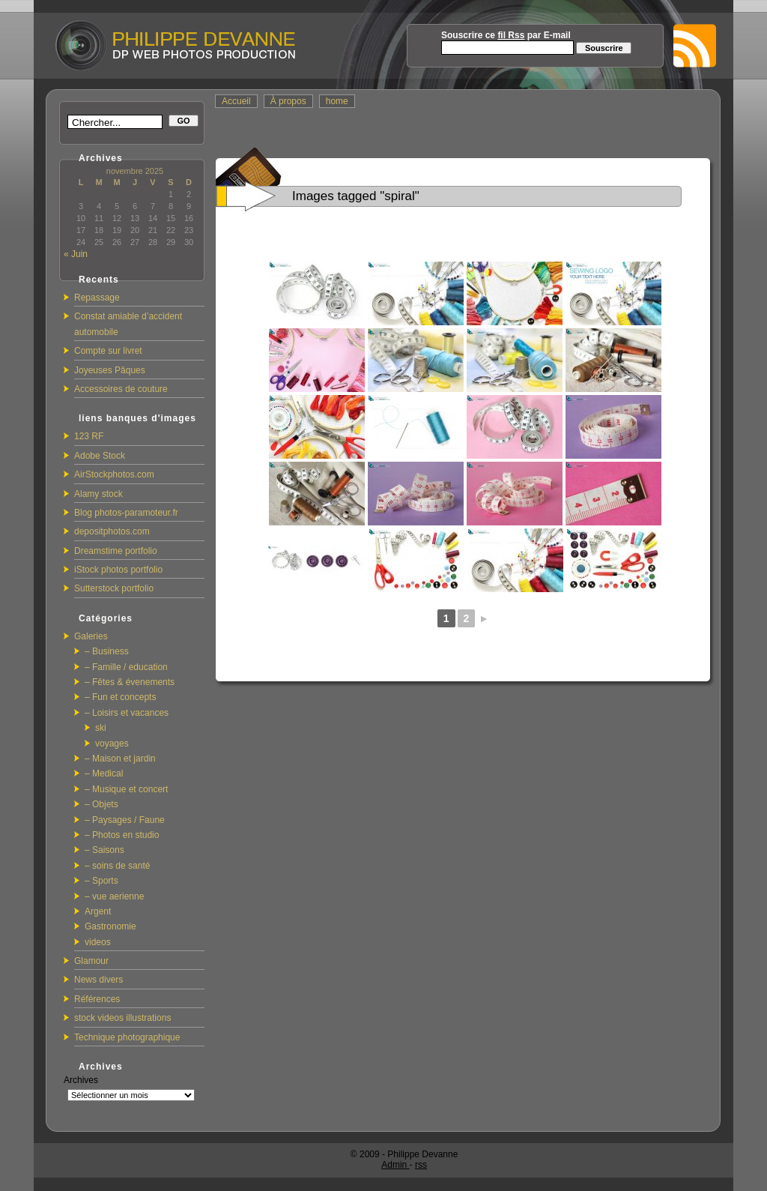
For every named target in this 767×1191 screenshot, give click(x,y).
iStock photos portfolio (118, 569)
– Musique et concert (126, 789)
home (337, 101)
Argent (98, 911)
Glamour (91, 961)
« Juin (76, 254)
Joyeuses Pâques (109, 370)
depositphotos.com (112, 531)
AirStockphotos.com (114, 474)
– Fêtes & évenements (130, 682)
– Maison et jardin (120, 758)
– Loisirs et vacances (127, 713)
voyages (112, 743)
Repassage (97, 297)
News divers (98, 979)
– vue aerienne (114, 896)
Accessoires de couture (121, 389)
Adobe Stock (99, 455)
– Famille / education (126, 667)
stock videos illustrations (122, 1018)
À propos (288, 101)
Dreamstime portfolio (115, 551)
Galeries (91, 636)
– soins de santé (117, 865)
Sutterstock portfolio (114, 588)
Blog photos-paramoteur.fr (126, 512)
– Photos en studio (122, 835)
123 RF (88, 436)
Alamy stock (98, 494)
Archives (81, 1080)
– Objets (101, 804)
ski (100, 728)
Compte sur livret (108, 351)
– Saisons (104, 850)
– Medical (104, 773)
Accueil (236, 101)
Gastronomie (110, 926)
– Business (107, 651)
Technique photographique (127, 1037)
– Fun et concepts (120, 697)
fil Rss (510, 35)
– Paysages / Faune (125, 820)
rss (421, 1165)
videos (98, 942)
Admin (395, 1165)
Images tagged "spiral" (355, 196)
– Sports (101, 880)
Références (97, 999)
